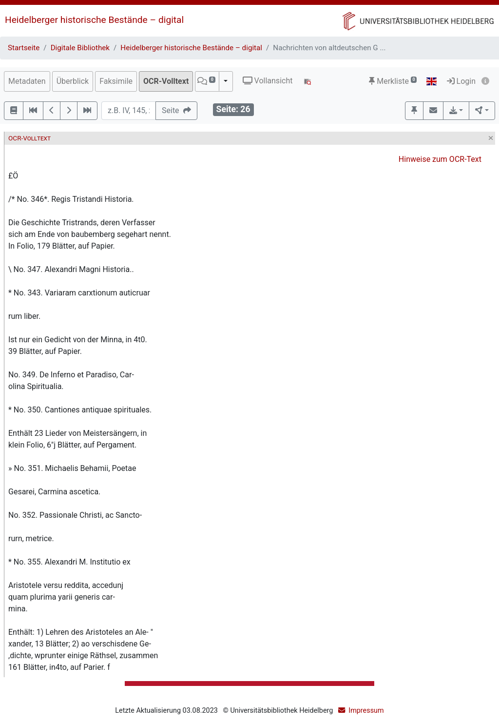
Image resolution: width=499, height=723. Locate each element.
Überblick (73, 81)
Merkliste (393, 81)
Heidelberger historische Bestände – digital (94, 19)
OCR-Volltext (166, 81)
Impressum (366, 710)
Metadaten (27, 81)
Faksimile (116, 81)
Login (461, 81)
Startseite (23, 47)
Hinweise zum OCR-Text (440, 159)
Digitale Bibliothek (80, 47)
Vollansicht (268, 80)
